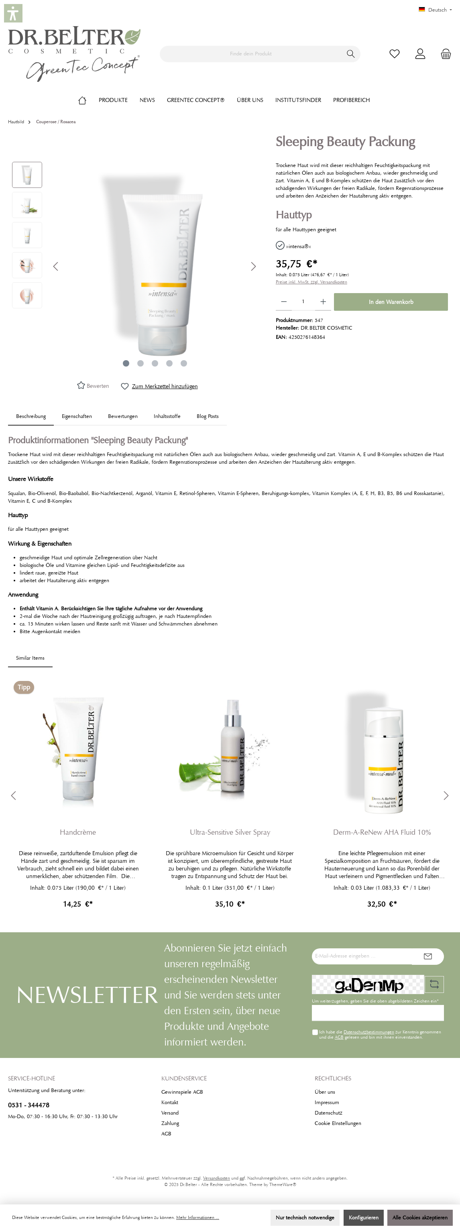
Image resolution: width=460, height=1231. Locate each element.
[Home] (88, 100)
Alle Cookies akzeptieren (420, 1218)
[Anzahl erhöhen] (323, 302)
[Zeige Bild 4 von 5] (169, 363)
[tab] (31, 417)
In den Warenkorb (391, 302)
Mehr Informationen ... (197, 1217)
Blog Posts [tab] (208, 416)
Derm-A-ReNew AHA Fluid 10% (382, 832)
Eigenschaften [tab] (77, 416)
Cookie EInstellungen (338, 1123)
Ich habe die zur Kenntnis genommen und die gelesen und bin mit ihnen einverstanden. (380, 1034)
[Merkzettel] (394, 54)
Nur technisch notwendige (305, 1218)
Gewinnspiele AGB (182, 1092)
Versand (170, 1113)
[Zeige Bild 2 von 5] (140, 363)
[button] (13, 13)
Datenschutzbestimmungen (369, 1032)
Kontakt (169, 1102)
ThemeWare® (282, 1184)
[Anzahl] (303, 302)
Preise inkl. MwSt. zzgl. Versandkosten (311, 282)
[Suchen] (351, 54)
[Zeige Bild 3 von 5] (155, 363)
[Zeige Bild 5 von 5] (184, 363)
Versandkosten (216, 1178)
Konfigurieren (364, 1218)
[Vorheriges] (56, 266)
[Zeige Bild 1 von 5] (126, 363)
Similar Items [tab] (30, 658)
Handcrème (78, 832)
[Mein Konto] (420, 54)
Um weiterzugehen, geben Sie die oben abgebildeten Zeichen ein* (375, 1001)
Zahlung (170, 1123)
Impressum (327, 1102)
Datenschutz (328, 1113)
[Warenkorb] (443, 54)
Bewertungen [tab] (123, 416)
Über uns (325, 1092)
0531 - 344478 (28, 1105)
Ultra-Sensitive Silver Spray (230, 832)
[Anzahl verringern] (284, 302)
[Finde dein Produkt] (251, 54)
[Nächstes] (253, 266)
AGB (339, 1037)
